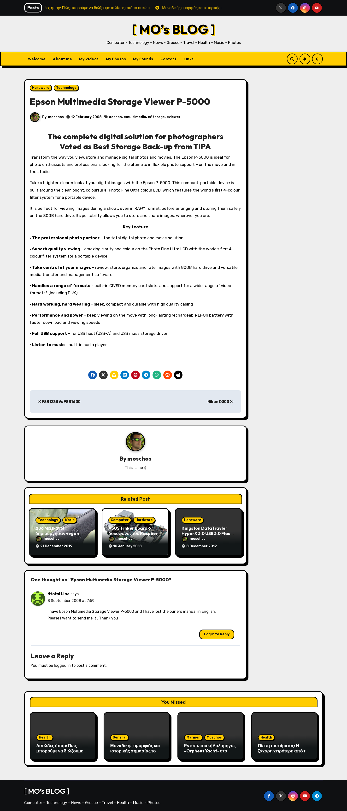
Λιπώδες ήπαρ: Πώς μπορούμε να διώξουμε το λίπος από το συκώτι (62, 749)
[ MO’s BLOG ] (173, 29)
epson (117, 117)
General (119, 736)
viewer (175, 117)
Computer (120, 520)
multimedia (136, 117)
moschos (56, 117)
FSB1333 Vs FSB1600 (59, 401)
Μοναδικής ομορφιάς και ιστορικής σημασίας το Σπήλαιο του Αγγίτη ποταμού (135, 752)
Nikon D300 (220, 401)
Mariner (193, 736)
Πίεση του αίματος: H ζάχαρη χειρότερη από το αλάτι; (283, 749)
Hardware (40, 88)
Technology (66, 88)
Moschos (214, 736)
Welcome (37, 58)
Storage (157, 117)
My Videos (89, 58)
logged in (62, 664)
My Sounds (143, 58)
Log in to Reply (216, 633)
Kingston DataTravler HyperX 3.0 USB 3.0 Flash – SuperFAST (207, 533)
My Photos (116, 58)
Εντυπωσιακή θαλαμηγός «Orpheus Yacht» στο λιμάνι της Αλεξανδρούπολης (210, 752)
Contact (168, 58)
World (70, 520)
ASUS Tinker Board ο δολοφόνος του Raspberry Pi (135, 533)
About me (62, 58)
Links (189, 58)
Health (45, 736)
